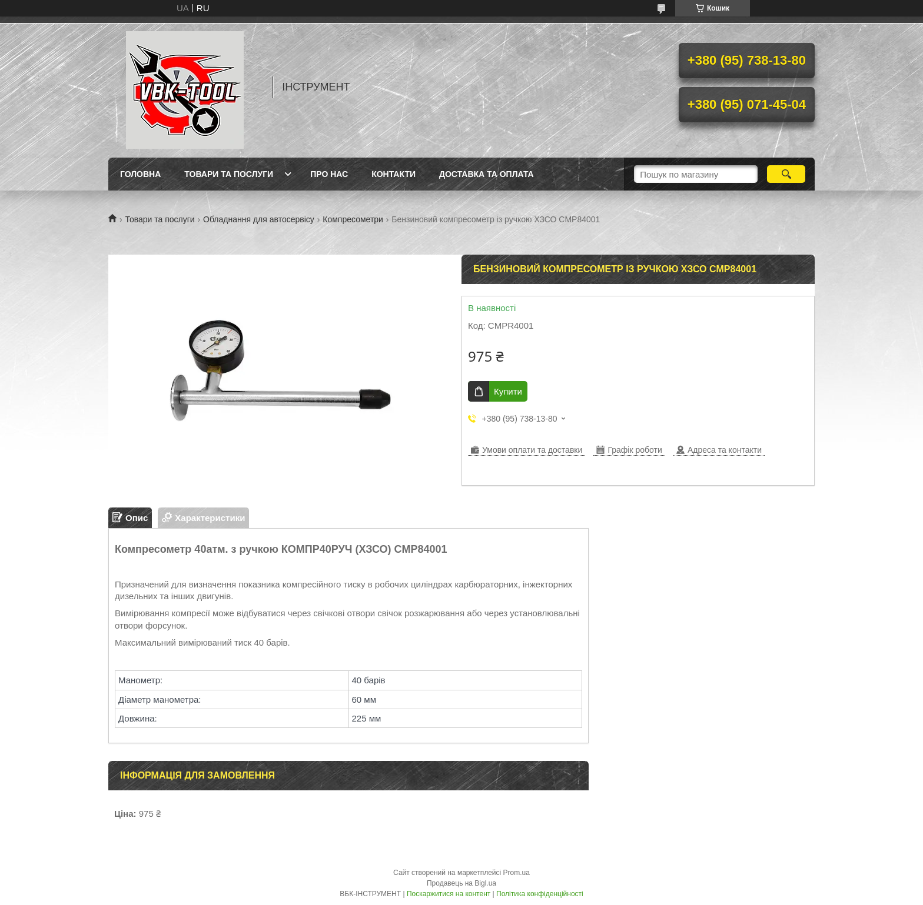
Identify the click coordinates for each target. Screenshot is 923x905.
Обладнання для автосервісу (258, 219)
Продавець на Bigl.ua (461, 883)
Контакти (393, 174)
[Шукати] (786, 174)
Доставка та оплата (486, 174)
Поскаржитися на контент (448, 894)
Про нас (329, 174)
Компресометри (353, 219)
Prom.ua (516, 873)
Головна (140, 174)
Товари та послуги (228, 174)
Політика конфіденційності (539, 894)
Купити (508, 391)
